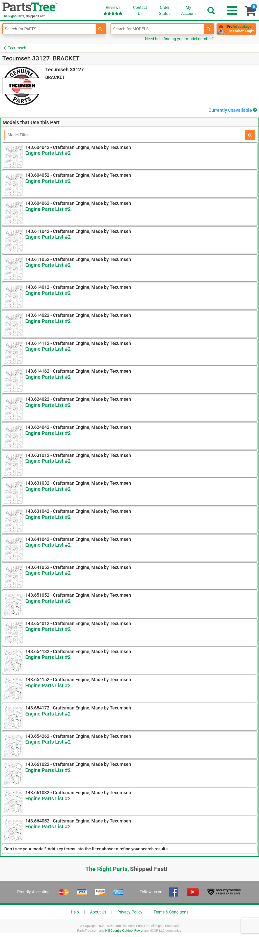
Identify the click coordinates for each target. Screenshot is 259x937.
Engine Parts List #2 (48, 153)
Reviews (112, 10)
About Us (98, 912)
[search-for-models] (209, 29)
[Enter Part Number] (49, 29)
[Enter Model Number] (157, 29)
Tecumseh (17, 48)
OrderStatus (164, 10)
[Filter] (124, 135)
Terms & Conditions (171, 912)
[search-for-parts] (100, 29)
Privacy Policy (129, 912)
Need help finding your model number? (179, 38)
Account (188, 10)
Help (75, 912)
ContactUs (140, 10)
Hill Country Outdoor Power (124, 930)
